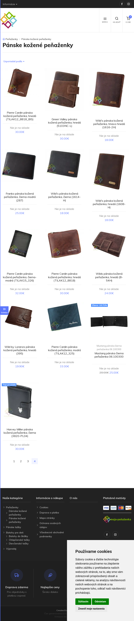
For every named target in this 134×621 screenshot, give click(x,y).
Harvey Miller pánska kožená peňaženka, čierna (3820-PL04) (20, 433)
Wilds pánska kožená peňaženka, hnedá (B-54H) (109, 277)
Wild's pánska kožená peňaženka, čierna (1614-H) (64, 197)
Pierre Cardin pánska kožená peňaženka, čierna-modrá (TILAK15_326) (19, 277)
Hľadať (117, 20)
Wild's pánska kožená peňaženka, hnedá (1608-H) (109, 204)
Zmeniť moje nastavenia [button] (91, 608)
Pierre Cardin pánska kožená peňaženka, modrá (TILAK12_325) (64, 350)
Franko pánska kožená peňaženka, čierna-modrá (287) (20, 197)
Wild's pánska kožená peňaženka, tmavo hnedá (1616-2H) (109, 124)
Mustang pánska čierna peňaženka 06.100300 (109, 347)
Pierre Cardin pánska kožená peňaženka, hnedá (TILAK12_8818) (64, 277)
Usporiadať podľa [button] (12, 61)
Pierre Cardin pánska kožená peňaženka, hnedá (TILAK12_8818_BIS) (19, 116)
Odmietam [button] (100, 601)
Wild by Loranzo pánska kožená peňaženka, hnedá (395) (19, 350)
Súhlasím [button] (83, 601)
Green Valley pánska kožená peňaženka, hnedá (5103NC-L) (64, 122)
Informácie (9, 4)
